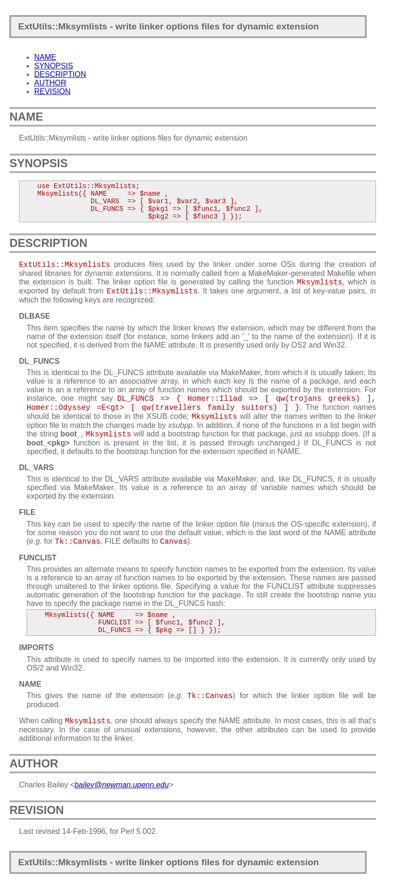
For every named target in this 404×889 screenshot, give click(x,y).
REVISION (52, 91)
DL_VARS (36, 467)
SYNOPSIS (53, 66)
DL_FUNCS (39, 361)
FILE (27, 512)
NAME (45, 57)
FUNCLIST (37, 558)
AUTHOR (50, 83)
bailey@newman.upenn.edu (122, 785)
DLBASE (34, 316)
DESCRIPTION (60, 74)
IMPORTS (36, 647)
